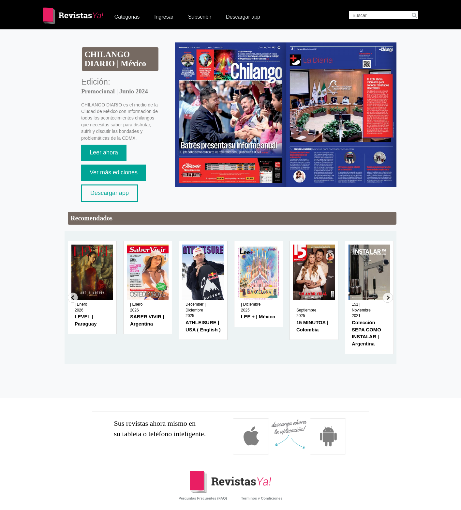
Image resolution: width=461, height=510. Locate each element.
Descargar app (243, 17)
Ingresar (163, 17)
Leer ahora (104, 152)
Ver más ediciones (114, 172)
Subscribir (199, 17)
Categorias (127, 17)
